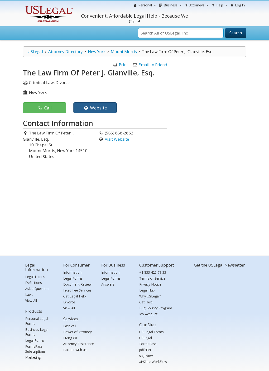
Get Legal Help (74, 296)
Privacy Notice (150, 284)
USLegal (35, 51)
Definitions (33, 282)
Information (72, 272)
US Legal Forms (151, 332)
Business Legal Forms (36, 332)
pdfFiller (145, 349)
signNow (146, 355)
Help (219, 5)
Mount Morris (124, 51)
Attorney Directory (65, 51)
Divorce (69, 302)
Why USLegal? (150, 296)
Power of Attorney (77, 332)
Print (123, 64)
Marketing (33, 357)
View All (31, 300)
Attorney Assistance (78, 343)
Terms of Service (152, 278)
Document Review (77, 284)
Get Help (146, 302)
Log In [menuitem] (237, 5)
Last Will (69, 326)
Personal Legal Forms (36, 321)
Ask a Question (36, 288)
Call (45, 108)
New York (97, 51)
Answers (107, 284)
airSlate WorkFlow (153, 361)
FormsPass (148, 343)
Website (95, 108)
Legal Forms (34, 340)
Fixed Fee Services (77, 290)
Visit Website (117, 139)
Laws (29, 294)
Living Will (70, 338)
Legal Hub (147, 290)
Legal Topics (35, 276)
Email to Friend (153, 64)
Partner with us (74, 349)
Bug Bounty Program (155, 308)
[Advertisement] (134, 215)
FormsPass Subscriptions (35, 349)
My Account (148, 314)
